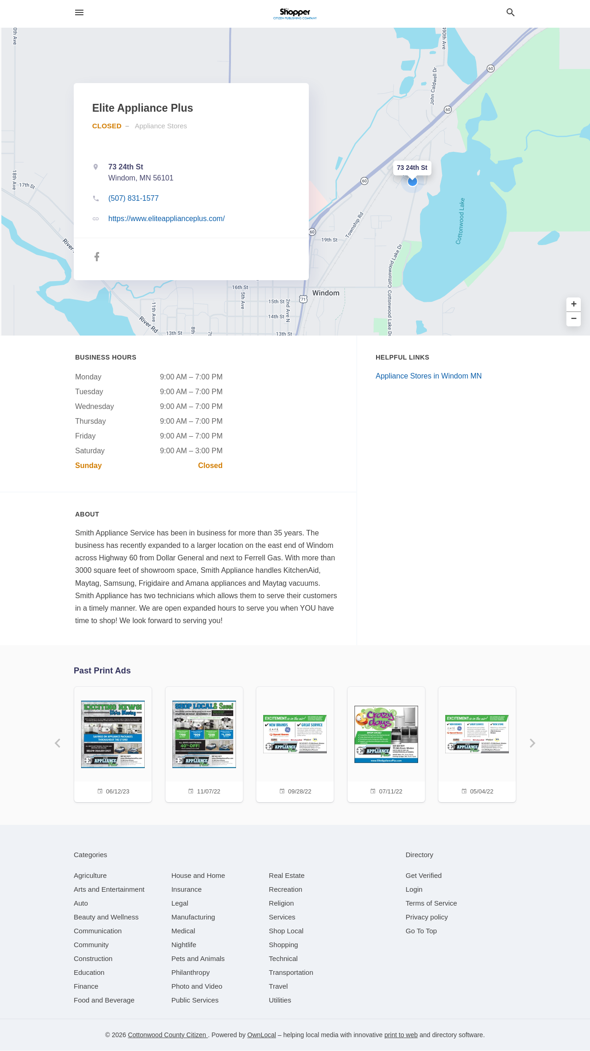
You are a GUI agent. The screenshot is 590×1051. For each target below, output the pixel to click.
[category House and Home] (198, 876)
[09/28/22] (295, 743)
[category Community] (91, 945)
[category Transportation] (291, 973)
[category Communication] (98, 931)
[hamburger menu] (79, 12)
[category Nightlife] (183, 945)
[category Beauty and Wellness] (106, 917)
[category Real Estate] (287, 876)
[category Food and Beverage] (104, 1000)
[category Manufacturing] (193, 917)
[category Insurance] (186, 890)
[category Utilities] (280, 1000)
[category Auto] (81, 903)
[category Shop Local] (286, 931)
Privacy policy (427, 917)
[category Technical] (283, 959)
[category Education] (89, 973)
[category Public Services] (195, 1000)
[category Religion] (281, 903)
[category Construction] (93, 959)
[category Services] (282, 917)
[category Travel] (278, 987)
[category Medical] (183, 931)
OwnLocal (262, 1035)
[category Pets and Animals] (198, 959)
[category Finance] (86, 987)
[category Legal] (180, 903)
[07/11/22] (386, 743)
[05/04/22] (477, 743)
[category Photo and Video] (197, 987)
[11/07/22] (204, 743)
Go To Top (421, 931)
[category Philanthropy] (190, 973)
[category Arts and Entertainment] (109, 890)
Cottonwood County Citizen (168, 1035)
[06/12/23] (112, 743)
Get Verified (424, 876)
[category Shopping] (283, 945)
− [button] (574, 319)
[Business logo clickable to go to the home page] (295, 14)
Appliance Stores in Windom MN (429, 376)
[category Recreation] (285, 890)
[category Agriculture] (90, 876)
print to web (401, 1035)
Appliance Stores (161, 126)
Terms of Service (431, 903)
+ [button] (574, 305)
